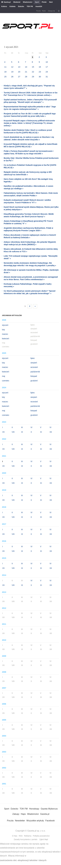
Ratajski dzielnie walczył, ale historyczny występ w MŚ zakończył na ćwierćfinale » (28, 173)
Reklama (27, 836)
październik (35, 372)
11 (5, 67)
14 (26, 67)
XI (41, 432)
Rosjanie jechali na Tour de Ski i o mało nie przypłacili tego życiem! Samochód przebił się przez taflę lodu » (30, 115)
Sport (37, 2)
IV (31, 427)
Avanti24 (38, 6)
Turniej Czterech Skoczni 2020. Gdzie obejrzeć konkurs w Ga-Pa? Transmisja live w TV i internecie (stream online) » (31, 94)
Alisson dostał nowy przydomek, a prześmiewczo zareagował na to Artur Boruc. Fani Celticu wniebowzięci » (31, 278)
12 (12, 67)
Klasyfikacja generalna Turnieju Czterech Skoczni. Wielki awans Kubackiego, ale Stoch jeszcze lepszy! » (29, 215)
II (12, 427)
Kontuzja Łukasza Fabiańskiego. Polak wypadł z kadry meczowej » (27, 285)
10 (47, 62)
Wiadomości (27, 2)
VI (50, 427)
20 (19, 72)
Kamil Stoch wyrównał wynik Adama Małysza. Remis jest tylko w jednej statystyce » (31, 208)
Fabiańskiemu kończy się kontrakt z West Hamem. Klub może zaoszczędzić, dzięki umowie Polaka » (31, 194)
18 (5, 72)
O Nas (14, 836)
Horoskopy (34, 809)
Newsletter (20, 820)
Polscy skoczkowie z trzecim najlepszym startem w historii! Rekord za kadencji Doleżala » (30, 236)
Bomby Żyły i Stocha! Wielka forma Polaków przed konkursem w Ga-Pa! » (31, 159)
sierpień (34, 363)
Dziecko (21, 6)
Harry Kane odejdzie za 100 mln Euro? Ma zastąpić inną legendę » (28, 180)
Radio (44, 11)
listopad (34, 376)
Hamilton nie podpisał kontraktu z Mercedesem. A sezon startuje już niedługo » (28, 187)
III (22, 427)
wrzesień (34, 367)
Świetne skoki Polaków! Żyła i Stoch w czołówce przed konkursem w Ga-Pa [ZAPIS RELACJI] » (28, 131)
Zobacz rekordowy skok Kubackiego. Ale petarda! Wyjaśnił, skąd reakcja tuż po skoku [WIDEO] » (30, 243)
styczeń (5, 325)
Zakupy (15, 814)
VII (3, 432)
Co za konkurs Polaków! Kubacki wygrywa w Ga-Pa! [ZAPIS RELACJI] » (30, 166)
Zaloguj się (51, 11)
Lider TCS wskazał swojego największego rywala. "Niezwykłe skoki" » (31, 257)
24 (47, 72)
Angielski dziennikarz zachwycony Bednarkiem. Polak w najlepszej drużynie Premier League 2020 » (28, 229)
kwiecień (5, 339)
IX (22, 432)
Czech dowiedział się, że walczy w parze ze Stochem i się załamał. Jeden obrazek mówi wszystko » (29, 138)
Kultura (4, 6)
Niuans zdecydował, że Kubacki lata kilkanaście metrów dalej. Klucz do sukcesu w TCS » (31, 250)
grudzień (34, 381)
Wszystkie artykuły (35, 820)
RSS (21, 836)
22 (33, 72)
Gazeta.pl (7, 2)
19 (12, 72)
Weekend (16, 2)
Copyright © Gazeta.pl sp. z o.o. (30, 831)
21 (26, 72)
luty (3, 330)
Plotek (44, 2)
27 (19, 76)
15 (33, 67)
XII (51, 432)
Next (51, 2)
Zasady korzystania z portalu (25, 839)
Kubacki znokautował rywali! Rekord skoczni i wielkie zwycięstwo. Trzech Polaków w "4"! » (27, 201)
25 (5, 76)
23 (40, 72)
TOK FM (30, 6)
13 (19, 67)
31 (47, 76)
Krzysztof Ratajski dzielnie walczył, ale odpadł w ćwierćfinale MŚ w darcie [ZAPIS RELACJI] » (30, 145)
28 (26, 76)
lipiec (33, 358)
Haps (23, 814)
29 (33, 76)
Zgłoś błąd (43, 839)
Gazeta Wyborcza (49, 809)
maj (3, 376)
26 (12, 76)
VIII (13, 432)
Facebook (50, 820)
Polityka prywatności (41, 836)
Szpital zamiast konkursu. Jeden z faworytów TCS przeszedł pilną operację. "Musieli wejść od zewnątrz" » (30, 101)
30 (40, 76)
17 (47, 67)
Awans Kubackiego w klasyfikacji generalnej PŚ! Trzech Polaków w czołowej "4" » (28, 222)
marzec (5, 334)
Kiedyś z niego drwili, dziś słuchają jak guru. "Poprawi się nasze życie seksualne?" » (29, 87)
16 (40, 67)
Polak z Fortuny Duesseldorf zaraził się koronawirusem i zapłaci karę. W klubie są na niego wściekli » (28, 152)
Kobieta (12, 6)
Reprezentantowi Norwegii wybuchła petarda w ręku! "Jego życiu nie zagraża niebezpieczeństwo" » (30, 108)
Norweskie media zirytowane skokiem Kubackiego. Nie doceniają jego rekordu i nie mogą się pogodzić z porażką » (30, 264)
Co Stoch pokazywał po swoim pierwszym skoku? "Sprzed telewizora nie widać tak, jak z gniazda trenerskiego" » (29, 292)
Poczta (38, 11)
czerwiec (5, 381)
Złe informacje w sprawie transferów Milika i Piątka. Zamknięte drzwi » (31, 271)
